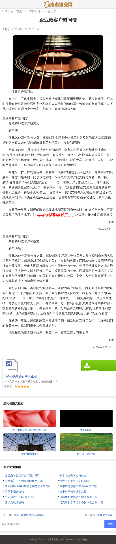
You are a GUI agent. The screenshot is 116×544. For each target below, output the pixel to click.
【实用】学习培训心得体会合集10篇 (81, 502)
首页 (19, 11)
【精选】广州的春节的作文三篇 (24, 480)
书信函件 (34, 11)
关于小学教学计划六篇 (73, 491)
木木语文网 (52, 539)
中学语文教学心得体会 (73, 475)
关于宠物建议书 (14, 491)
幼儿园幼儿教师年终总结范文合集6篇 (27, 486)
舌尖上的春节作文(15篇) (74, 480)
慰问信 (52, 11)
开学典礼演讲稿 (14, 502)
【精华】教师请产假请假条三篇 (78, 496)
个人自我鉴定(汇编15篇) (19, 496)
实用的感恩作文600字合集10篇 (78, 486)
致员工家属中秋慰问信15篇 (29, 515)
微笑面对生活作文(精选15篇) (22, 475)
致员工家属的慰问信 (101, 515)
